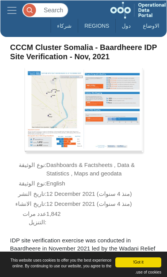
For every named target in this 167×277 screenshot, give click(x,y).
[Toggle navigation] (12, 10)
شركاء (64, 26)
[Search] (45, 10)
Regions (96, 26)
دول (126, 26)
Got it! (138, 262)
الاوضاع (151, 26)
